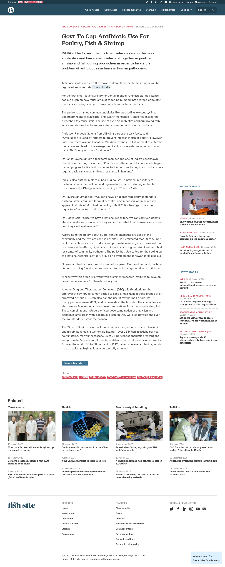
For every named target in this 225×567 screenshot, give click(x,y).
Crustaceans (70, 26)
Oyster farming (33, 2)
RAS (20, 2)
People (183, 218)
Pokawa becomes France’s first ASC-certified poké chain (29, 462)
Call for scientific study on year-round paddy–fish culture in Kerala (191, 449)
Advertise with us (124, 534)
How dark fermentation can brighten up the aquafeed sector (198, 238)
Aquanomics (168, 10)
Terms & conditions (125, 539)
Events (189, 2)
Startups (151, 10)
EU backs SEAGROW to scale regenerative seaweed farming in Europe (198, 321)
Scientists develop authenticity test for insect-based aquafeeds (138, 476)
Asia (151, 377)
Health (85, 26)
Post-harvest (98, 377)
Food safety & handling (107, 26)
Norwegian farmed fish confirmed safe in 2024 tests (139, 462)
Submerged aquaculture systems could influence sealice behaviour (83, 473)
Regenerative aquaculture (196, 312)
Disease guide (176, 2)
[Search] (206, 10)
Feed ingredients (190, 247)
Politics (142, 377)
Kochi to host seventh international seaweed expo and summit (198, 285)
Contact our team (124, 528)
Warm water (91, 10)
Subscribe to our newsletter (130, 523)
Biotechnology (188, 232)
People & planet (131, 10)
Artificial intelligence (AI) (195, 331)
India (159, 377)
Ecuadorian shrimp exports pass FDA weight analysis (137, 449)
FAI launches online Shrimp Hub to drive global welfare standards (31, 476)
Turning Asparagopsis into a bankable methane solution (196, 252)
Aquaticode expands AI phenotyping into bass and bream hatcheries (199, 340)
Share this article (75, 363)
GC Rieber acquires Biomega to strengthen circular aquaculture (198, 303)
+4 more (128, 26)
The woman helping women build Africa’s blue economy (199, 223)
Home (65, 508)
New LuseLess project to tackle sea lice (84, 461)
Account (213, 2)
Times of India (101, 87)
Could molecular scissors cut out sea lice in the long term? (85, 449)
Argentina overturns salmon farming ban (193, 461)
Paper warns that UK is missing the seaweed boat (190, 473)
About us (120, 518)
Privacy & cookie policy (127, 544)
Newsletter (200, 2)
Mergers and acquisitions (195, 296)
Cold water (110, 10)
